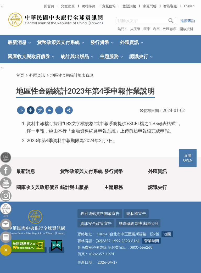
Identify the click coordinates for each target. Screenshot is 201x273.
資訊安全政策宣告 (96, 223)
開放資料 (186, 29)
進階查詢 (187, 20)
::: (2, 5)
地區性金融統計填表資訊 (71, 75)
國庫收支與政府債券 (29, 56)
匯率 (146, 29)
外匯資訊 (129, 42)
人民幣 (135, 29)
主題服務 (109, 56)
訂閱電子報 (6, 237)
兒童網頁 (68, 6)
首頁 (20, 75)
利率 (156, 29)
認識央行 (138, 56)
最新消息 (17, 42)
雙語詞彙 (129, 6)
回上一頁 (49, 110)
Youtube (6, 183)
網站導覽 (88, 6)
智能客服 (170, 6)
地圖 (167, 234)
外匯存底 (169, 29)
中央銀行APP (6, 210)
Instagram (6, 196)
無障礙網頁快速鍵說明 (138, 223)
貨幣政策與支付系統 (58, 42)
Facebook (6, 170)
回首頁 (49, 6)
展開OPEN (188, 157)
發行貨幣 (99, 42)
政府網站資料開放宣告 (100, 213)
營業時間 (151, 240)
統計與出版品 (75, 56)
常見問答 (150, 6)
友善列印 (59, 110)
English (189, 6)
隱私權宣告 (136, 213)
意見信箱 (109, 6)
